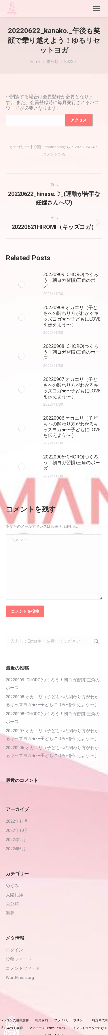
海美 (10, 913)
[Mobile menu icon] (96, 8)
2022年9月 (16, 839)
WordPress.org (20, 977)
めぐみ (12, 885)
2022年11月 (17, 821)
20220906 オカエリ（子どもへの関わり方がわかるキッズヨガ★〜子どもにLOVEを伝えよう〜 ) (72, 426)
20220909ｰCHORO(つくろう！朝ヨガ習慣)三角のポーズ (71, 280)
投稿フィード (19, 959)
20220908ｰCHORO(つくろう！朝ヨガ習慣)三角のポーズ (71, 352)
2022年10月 (17, 830)
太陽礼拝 (14, 894)
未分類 (35, 146)
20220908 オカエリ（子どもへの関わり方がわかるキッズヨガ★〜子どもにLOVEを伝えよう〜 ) (72, 315)
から (57, 146)
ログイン (14, 950)
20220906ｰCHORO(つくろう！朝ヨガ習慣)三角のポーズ (71, 462)
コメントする (54, 154)
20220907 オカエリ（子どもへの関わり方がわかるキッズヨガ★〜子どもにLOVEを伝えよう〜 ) (72, 387)
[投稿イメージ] (21, 284)
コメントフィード (23, 968)
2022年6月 (16, 848)
